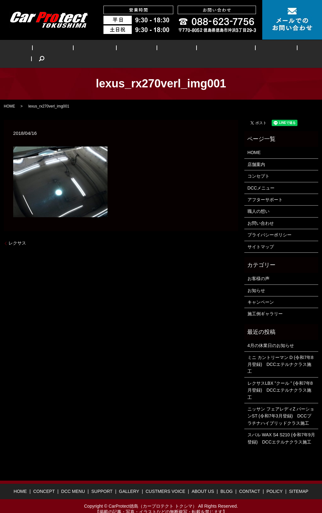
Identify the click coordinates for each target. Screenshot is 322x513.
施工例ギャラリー (265, 304)
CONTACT (249, 481)
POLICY (274, 481)
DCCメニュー (261, 178)
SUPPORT (125, 49)
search (297, 49)
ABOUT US (245, 49)
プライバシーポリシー (269, 225)
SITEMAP (298, 481)
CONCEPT (55, 49)
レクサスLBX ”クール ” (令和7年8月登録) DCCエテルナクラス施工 (280, 380)
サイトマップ (260, 237)
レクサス (17, 233)
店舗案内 (256, 154)
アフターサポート (265, 189)
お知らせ (256, 280)
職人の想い (258, 201)
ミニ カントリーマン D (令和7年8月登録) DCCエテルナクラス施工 (280, 354)
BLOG (275, 49)
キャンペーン (260, 292)
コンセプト (258, 166)
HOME (27, 49)
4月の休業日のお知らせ (270, 335)
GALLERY (158, 49)
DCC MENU (90, 49)
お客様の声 (258, 269)
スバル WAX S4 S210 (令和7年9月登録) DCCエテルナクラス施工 (281, 428)
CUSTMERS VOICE (201, 49)
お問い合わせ (260, 213)
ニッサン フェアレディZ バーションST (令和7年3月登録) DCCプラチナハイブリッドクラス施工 (280, 406)
